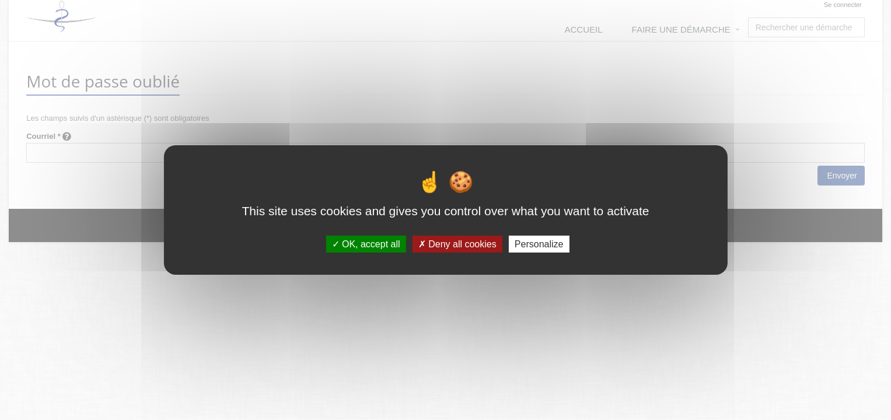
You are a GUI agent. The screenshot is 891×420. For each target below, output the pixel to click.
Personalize (539, 244)
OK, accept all (366, 244)
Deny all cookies (457, 244)
